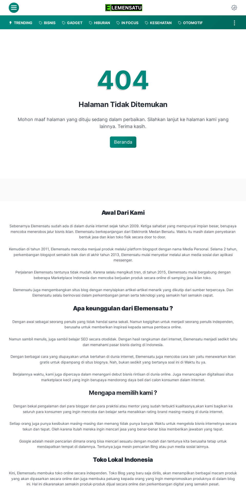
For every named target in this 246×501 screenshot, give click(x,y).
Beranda (123, 142)
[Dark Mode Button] (234, 8)
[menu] (14, 8)
